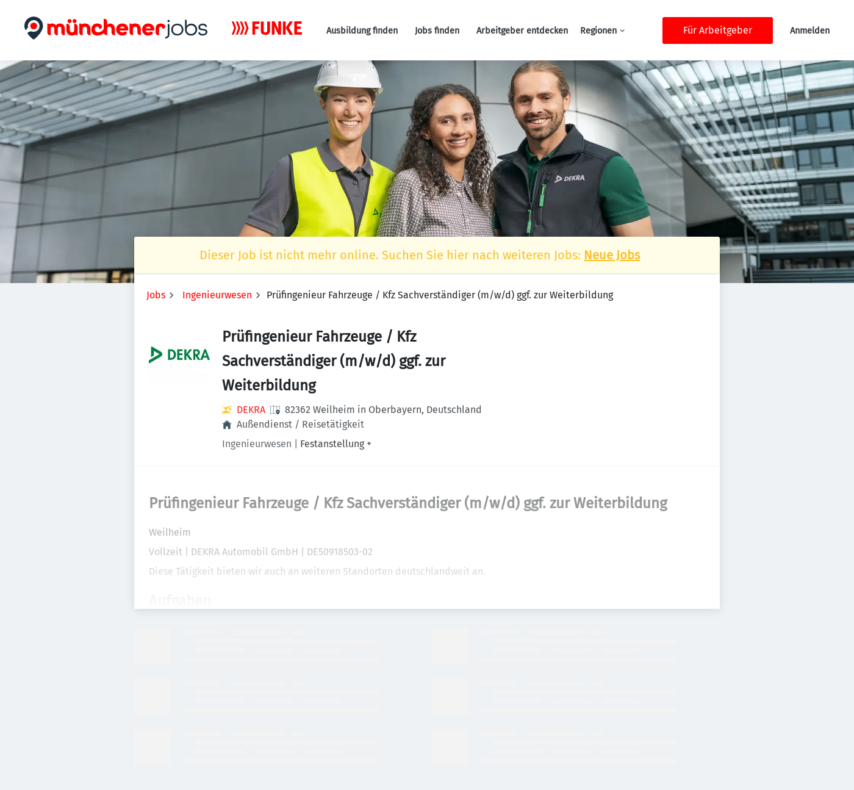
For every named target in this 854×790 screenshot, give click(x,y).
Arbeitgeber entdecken (522, 31)
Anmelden (810, 31)
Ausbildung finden (362, 31)
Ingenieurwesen (217, 295)
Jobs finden (437, 31)
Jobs (155, 295)
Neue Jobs (612, 255)
